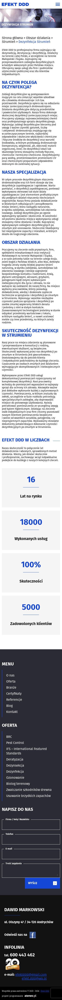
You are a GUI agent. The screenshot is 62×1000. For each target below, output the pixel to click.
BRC (9, 737)
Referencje (14, 700)
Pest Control (15, 743)
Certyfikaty (14, 693)
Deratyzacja (14, 759)
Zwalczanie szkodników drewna (29, 790)
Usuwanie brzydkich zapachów (28, 796)
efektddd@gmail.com (31, 975)
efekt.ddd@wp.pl (34, 978)
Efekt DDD (45, 991)
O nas (10, 675)
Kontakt (12, 712)
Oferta (10, 681)
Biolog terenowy (18, 784)
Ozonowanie (15, 778)
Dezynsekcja (15, 765)
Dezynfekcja (15, 771)
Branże (11, 687)
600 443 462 (22, 955)
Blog (9, 706)
